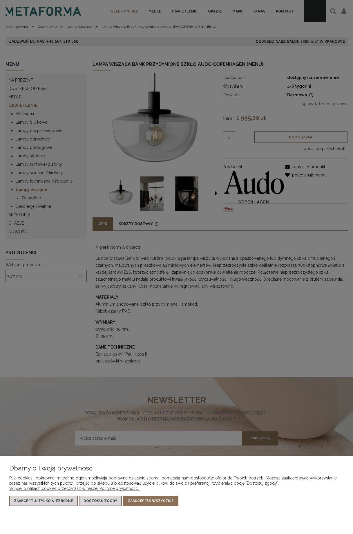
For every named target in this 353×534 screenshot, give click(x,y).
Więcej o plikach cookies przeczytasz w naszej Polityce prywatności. (74, 488)
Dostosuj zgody (100, 501)
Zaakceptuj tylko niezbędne (43, 501)
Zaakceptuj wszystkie (151, 501)
